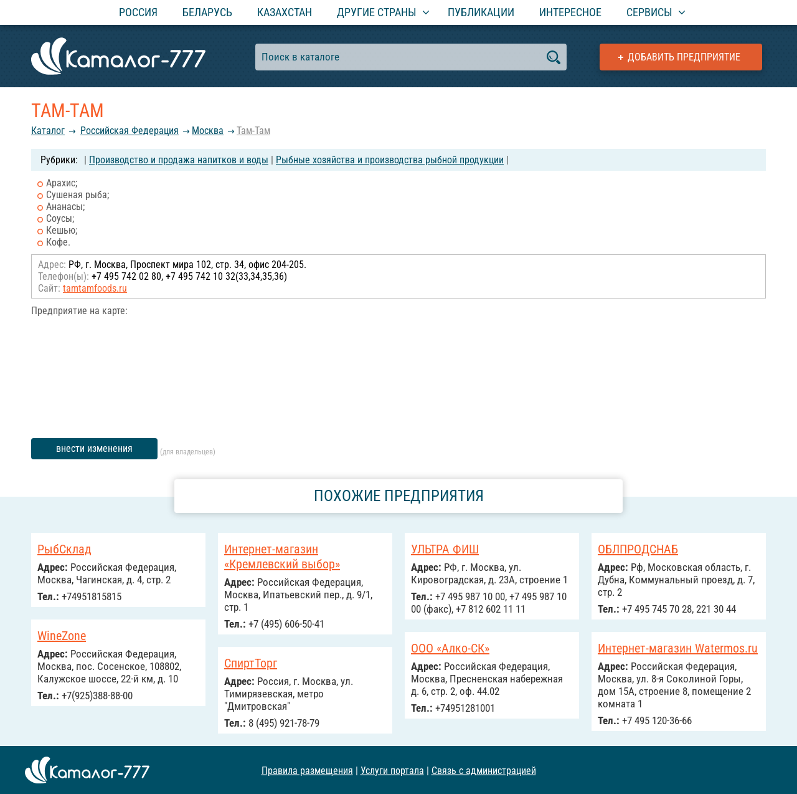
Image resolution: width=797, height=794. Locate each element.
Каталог (48, 130)
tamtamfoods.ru (95, 288)
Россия (138, 12)
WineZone (61, 635)
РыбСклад (64, 549)
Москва (208, 130)
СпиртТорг (250, 663)
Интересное (570, 12)
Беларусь (207, 12)
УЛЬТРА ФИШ (445, 549)
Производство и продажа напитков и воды (178, 160)
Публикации (481, 12)
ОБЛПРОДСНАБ (638, 549)
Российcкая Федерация (129, 130)
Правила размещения (307, 770)
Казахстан (284, 12)
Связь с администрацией (484, 770)
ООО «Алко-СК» (450, 648)
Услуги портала (392, 770)
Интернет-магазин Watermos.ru (678, 648)
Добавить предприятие (684, 57)
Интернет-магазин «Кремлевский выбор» (282, 557)
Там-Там (253, 130)
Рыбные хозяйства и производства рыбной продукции (390, 160)
